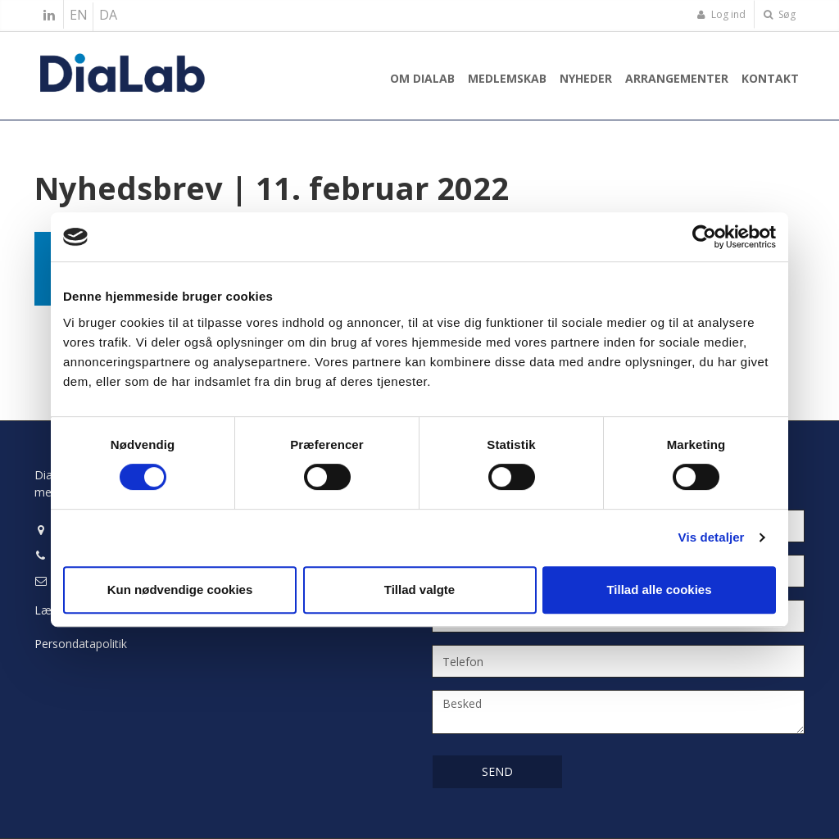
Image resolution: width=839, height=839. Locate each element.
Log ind (721, 14)
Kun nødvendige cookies (180, 589)
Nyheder (586, 78)
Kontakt (770, 78)
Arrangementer (676, 78)
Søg (780, 14)
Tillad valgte (419, 589)
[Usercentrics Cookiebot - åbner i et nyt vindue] (704, 236)
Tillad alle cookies (658, 589)
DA (108, 15)
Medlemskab (507, 78)
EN (79, 15)
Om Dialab (422, 78)
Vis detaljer (711, 537)
